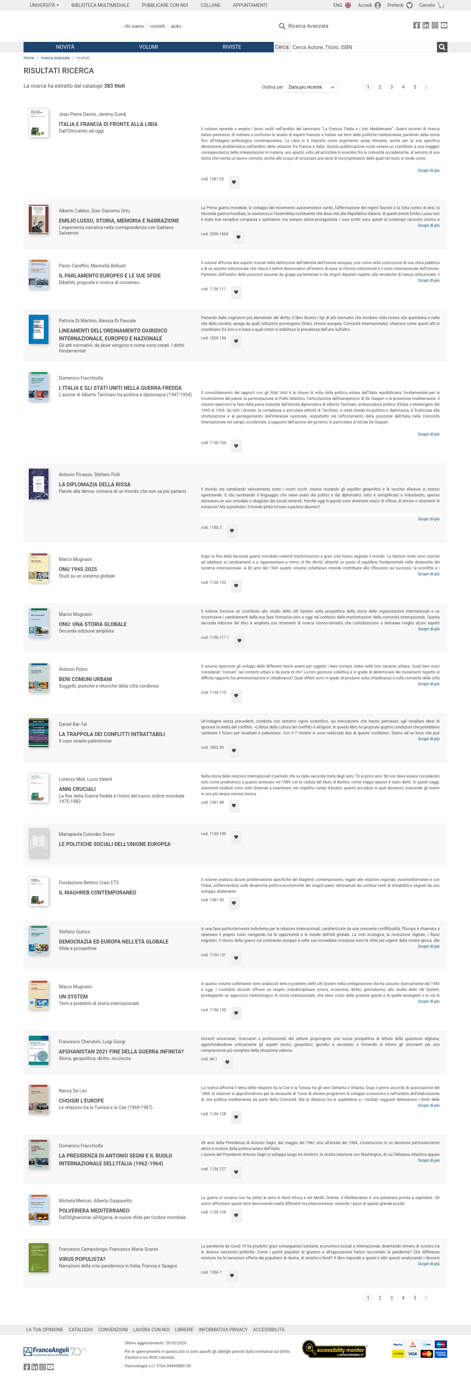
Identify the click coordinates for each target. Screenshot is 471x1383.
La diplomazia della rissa (95, 484)
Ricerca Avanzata (308, 26)
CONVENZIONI (113, 1329)
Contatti (157, 26)
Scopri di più (429, 170)
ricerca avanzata (55, 58)
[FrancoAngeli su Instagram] (435, 26)
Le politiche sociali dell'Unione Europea (115, 844)
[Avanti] (426, 87)
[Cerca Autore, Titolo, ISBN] (364, 47)
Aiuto (176, 26)
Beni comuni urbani (85, 679)
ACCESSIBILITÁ (269, 1329)
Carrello (427, 5)
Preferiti (396, 5)
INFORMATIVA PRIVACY (223, 1329)
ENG (337, 5)
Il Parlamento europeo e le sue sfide (110, 276)
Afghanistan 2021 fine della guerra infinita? (121, 1052)
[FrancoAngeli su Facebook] (416, 26)
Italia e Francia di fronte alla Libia (108, 124)
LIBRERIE (184, 1329)
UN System (73, 997)
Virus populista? (82, 1259)
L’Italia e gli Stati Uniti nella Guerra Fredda (120, 388)
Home (29, 58)
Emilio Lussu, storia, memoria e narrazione (119, 221)
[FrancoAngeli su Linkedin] (426, 26)
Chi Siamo (134, 26)
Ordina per (272, 87)
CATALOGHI (81, 1329)
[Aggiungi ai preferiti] (234, 182)
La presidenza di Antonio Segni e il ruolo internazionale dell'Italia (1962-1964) (115, 1160)
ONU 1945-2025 (78, 569)
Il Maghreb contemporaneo (97, 892)
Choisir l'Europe (81, 1101)
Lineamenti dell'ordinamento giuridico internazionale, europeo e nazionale (113, 335)
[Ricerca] (442, 47)
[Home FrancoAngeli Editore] (67, 26)
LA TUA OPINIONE (44, 1329)
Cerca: (282, 47)
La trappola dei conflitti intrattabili (112, 734)
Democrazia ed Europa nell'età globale (113, 942)
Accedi (365, 5)
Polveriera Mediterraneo (94, 1211)
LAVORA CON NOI (151, 1329)
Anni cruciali (77, 789)
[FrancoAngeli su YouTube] (444, 26)
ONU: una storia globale (93, 624)
